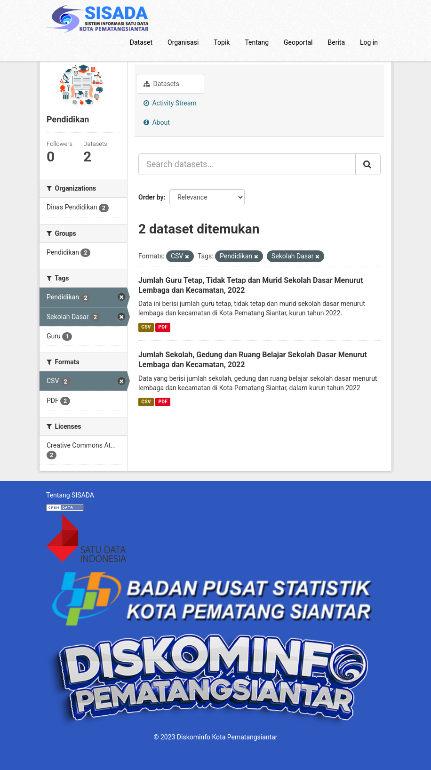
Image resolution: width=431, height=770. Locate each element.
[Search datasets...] (247, 164)
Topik (222, 42)
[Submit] (368, 164)
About (157, 122)
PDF (163, 327)
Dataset (141, 42)
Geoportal (298, 42)
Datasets (161, 84)
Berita (336, 42)
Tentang (257, 42)
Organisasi (183, 42)
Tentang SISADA (70, 495)
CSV (146, 327)
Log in (369, 42)
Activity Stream (170, 103)
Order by (151, 197)
